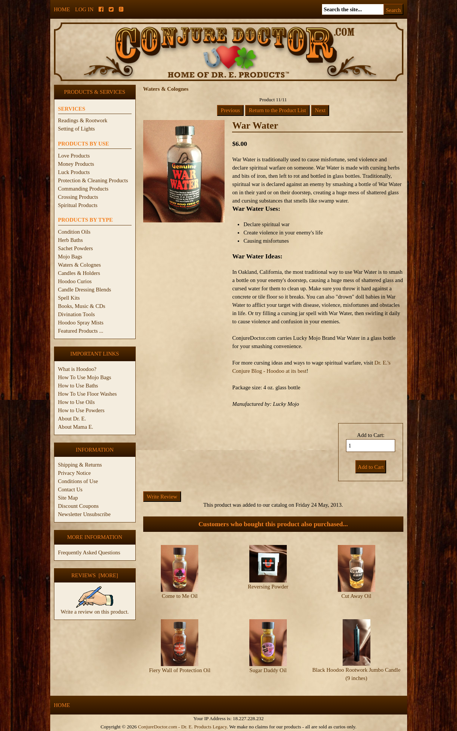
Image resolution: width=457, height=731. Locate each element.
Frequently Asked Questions (89, 552)
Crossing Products (78, 197)
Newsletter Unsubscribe (84, 514)
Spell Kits (69, 298)
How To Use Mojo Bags (84, 377)
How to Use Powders (81, 410)
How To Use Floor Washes (87, 394)
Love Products (74, 156)
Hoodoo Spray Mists (80, 323)
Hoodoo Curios (75, 281)
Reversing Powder (268, 587)
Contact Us (70, 489)
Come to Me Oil (180, 596)
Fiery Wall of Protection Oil (179, 670)
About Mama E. (75, 427)
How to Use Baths (78, 386)
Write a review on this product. (95, 609)
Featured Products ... (80, 331)
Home (62, 9)
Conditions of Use (78, 481)
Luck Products (74, 172)
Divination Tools (76, 314)
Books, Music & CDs (81, 306)
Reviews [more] (94, 575)
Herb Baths (70, 240)
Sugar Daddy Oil (267, 670)
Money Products (76, 164)
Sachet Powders (75, 248)
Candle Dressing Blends (84, 290)
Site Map (68, 498)
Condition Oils (74, 232)
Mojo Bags (70, 257)
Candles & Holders (79, 273)
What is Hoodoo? (77, 369)
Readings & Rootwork (83, 120)
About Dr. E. (72, 419)
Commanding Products (83, 189)
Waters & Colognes (79, 265)
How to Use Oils (76, 402)
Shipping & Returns (80, 465)
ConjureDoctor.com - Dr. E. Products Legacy (182, 726)
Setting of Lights (76, 129)
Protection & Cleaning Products (93, 180)
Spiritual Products (77, 205)
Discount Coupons (78, 506)
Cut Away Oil (356, 596)
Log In (84, 9)
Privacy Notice (74, 473)
